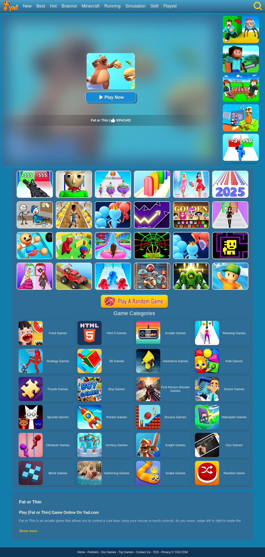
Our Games (108, 552)
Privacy (166, 552)
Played (169, 6)
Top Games (126, 552)
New (27, 6)
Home (81, 552)
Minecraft (90, 6)
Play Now (111, 97)
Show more (28, 531)
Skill (154, 6)
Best (40, 6)
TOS (156, 552)
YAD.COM (181, 552)
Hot (53, 6)
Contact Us (143, 552)
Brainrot (69, 6)
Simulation (135, 6)
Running (112, 6)
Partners (93, 552)
